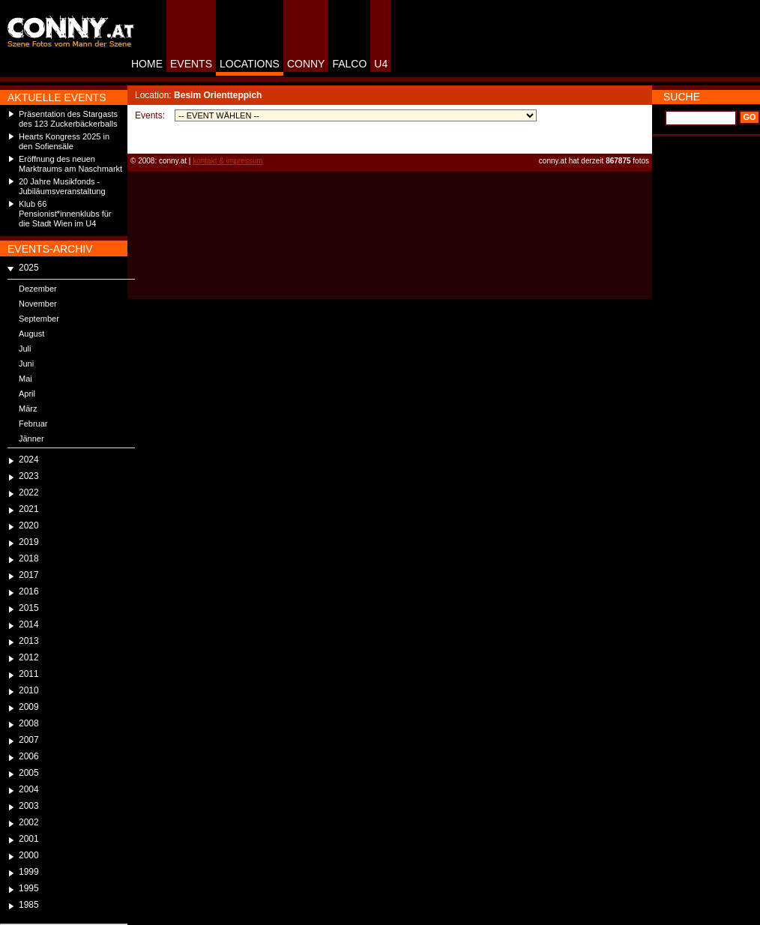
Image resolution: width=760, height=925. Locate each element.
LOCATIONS (250, 64)
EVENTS (191, 64)
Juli (25, 348)
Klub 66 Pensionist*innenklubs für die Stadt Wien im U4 (65, 213)
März (28, 408)
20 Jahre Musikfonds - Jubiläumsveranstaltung (62, 186)
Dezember (38, 288)
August (31, 333)
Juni (26, 363)
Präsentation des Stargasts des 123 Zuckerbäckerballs (68, 118)
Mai (25, 378)
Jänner (31, 438)
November (38, 303)
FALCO (349, 64)
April (27, 393)
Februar (33, 423)
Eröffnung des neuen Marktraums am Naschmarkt (70, 163)
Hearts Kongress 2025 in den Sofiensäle (64, 141)
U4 (380, 64)
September (39, 318)
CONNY (306, 64)
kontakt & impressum (227, 161)
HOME (147, 64)
